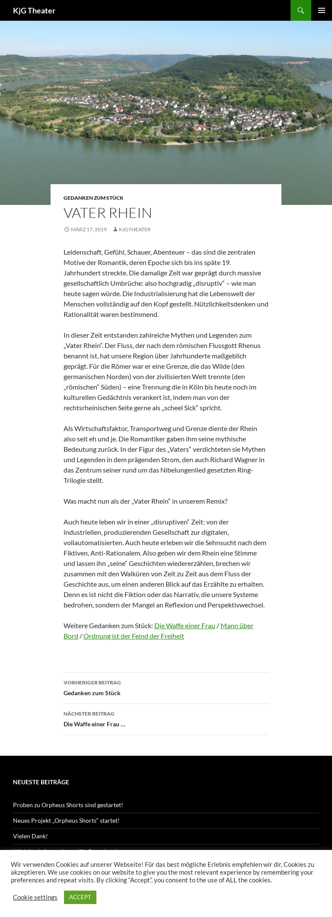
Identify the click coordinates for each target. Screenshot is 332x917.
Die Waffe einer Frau (184, 625)
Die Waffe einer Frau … (166, 718)
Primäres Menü (321, 10)
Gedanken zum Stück (94, 198)
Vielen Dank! (30, 836)
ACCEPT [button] (80, 897)
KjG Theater (34, 10)
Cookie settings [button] (35, 897)
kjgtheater (135, 229)
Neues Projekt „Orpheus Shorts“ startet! (66, 820)
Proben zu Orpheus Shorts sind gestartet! (68, 804)
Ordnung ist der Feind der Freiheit (133, 636)
